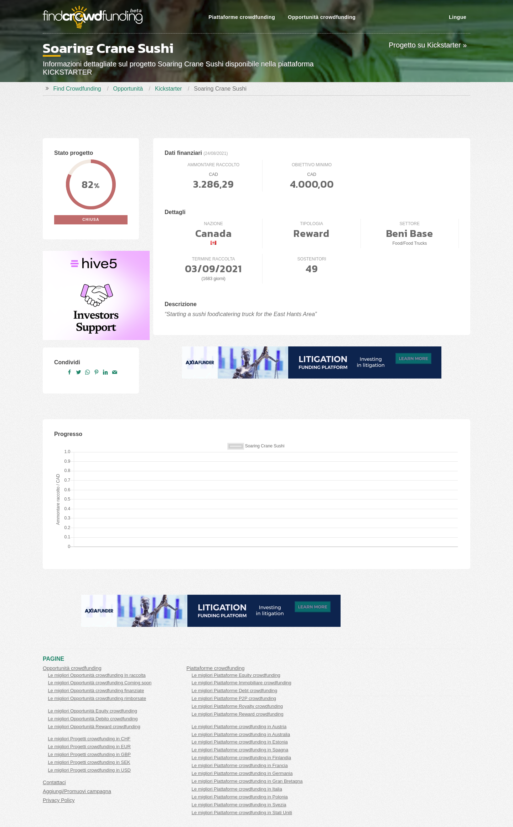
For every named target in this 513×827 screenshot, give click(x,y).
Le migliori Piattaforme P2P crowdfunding (234, 698)
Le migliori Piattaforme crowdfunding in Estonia (240, 742)
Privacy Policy (59, 800)
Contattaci (54, 782)
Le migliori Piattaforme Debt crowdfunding (234, 690)
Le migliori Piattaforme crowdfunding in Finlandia (241, 757)
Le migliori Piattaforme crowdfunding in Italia (237, 789)
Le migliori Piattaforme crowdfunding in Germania (242, 773)
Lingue (457, 17)
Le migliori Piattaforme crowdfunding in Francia (240, 765)
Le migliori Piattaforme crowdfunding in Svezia (239, 804)
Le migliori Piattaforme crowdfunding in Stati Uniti (242, 812)
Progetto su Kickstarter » (428, 45)
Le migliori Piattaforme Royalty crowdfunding (237, 706)
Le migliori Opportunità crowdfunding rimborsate (97, 698)
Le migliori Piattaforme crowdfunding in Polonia (240, 797)
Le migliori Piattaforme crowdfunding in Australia (241, 734)
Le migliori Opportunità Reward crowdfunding (94, 726)
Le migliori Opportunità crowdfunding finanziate (96, 690)
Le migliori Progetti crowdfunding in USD (89, 770)
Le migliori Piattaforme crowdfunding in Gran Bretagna (247, 781)
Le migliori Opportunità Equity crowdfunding (92, 711)
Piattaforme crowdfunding (241, 17)
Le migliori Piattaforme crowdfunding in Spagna (240, 749)
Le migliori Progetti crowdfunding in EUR (89, 746)
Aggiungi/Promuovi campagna (77, 791)
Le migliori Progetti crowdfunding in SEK (89, 762)
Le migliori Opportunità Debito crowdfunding (93, 718)
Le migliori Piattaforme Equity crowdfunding (236, 675)
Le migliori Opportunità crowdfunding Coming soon (99, 682)
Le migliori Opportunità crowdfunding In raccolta (96, 675)
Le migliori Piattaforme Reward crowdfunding (238, 714)
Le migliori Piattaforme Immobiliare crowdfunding (241, 682)
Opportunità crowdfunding (322, 17)
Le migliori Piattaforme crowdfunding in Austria (239, 726)
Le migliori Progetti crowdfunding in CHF (89, 738)
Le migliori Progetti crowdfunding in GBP (89, 754)
